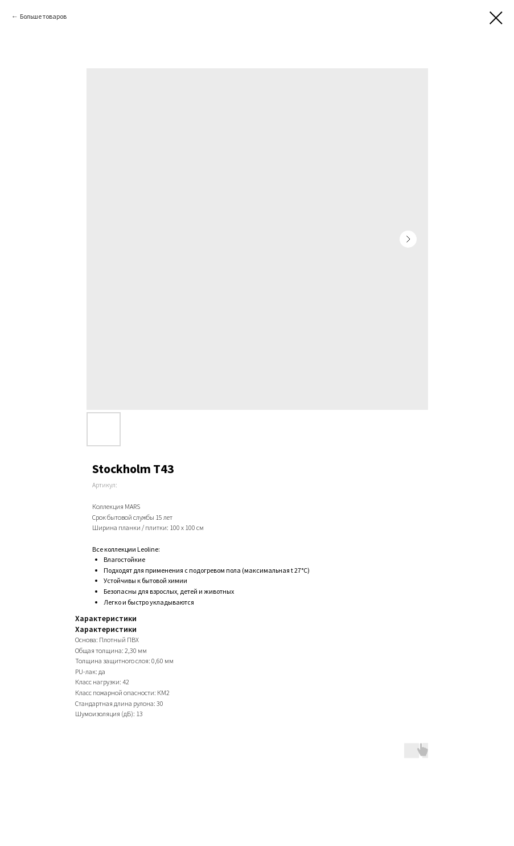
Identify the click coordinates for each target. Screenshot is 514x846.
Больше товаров (43, 16)
